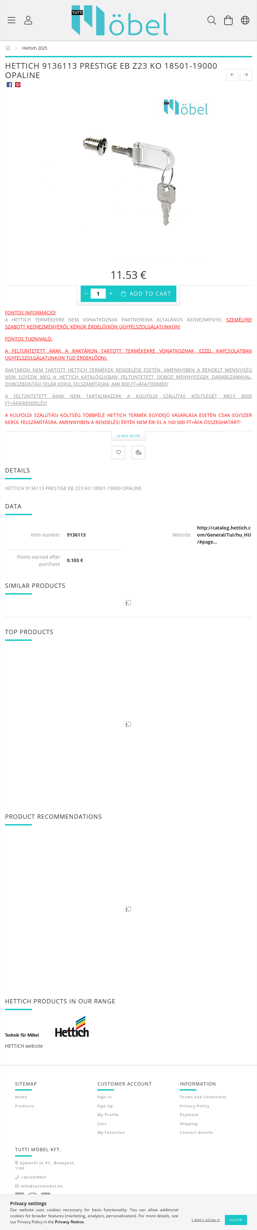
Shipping (189, 1123)
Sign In (104, 1097)
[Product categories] (11, 20)
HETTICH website (24, 1046)
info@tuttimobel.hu (42, 1186)
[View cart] (228, 20)
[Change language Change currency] (245, 20)
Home (21, 1097)
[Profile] (28, 20)
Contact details (196, 1132)
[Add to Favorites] (118, 453)
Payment (189, 1114)
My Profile (108, 1114)
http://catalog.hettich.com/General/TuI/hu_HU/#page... (224, 535)
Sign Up (105, 1106)
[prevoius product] (232, 75)
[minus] (86, 294)
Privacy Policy (194, 1106)
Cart (102, 1123)
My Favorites (111, 1132)
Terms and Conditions (203, 1097)
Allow (236, 1219)
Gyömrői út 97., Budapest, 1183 (45, 1166)
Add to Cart (150, 294)
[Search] (212, 20)
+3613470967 (34, 1177)
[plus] (111, 294)
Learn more (128, 436)
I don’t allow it (206, 1219)
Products (24, 1106)
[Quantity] (98, 294)
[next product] (246, 75)
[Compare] (138, 453)
